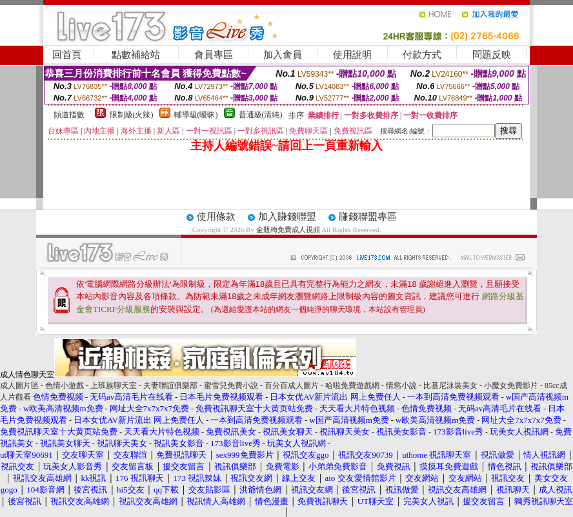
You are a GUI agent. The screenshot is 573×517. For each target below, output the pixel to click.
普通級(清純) (261, 114)
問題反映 (491, 55)
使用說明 (352, 55)
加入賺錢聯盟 (287, 216)
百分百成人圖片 (292, 385)
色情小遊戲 (64, 385)
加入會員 (282, 55)
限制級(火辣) (132, 114)
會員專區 (213, 55)
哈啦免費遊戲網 (352, 385)
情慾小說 (401, 385)
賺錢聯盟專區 (368, 216)
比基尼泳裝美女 (450, 385)
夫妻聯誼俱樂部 (170, 385)
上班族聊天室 (113, 385)
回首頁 (66, 55)
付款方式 (422, 55)
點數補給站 (136, 55)
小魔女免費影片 (511, 385)
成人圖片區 (19, 385)
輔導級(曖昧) (196, 114)
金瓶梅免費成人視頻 (289, 229)
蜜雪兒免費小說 (231, 385)
